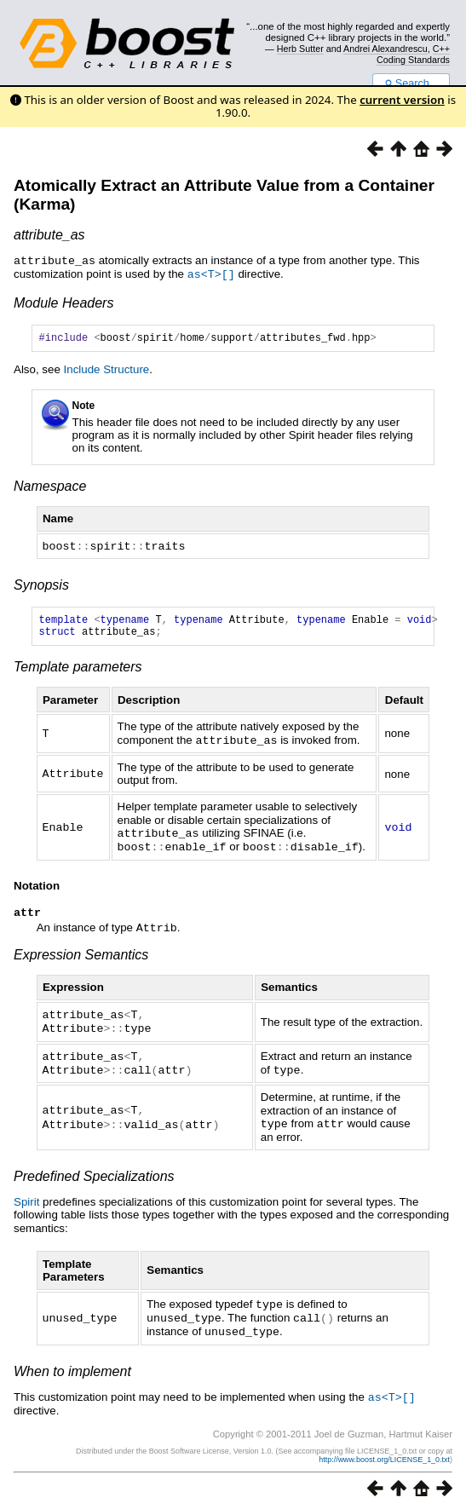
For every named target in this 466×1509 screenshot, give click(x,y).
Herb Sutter (300, 48)
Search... (411, 83)
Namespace (50, 487)
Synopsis (41, 585)
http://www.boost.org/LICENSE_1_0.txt (384, 1455)
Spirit (26, 1201)
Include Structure (107, 370)
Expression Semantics (81, 958)
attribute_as (49, 235)
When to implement (72, 1368)
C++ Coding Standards (413, 53)
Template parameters (78, 672)
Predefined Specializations (94, 1175)
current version (402, 99)
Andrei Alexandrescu (385, 48)
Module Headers (63, 301)
